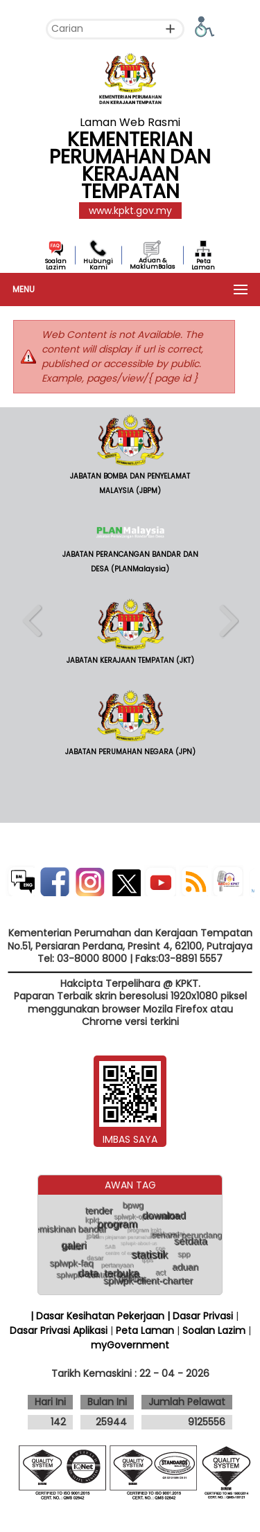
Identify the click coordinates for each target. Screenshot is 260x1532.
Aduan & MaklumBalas (152, 263)
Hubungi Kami (98, 264)
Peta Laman (203, 264)
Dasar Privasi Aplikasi (58, 1330)
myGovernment (130, 1345)
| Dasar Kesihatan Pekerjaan (99, 1316)
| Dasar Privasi (200, 1316)
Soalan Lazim (56, 264)
